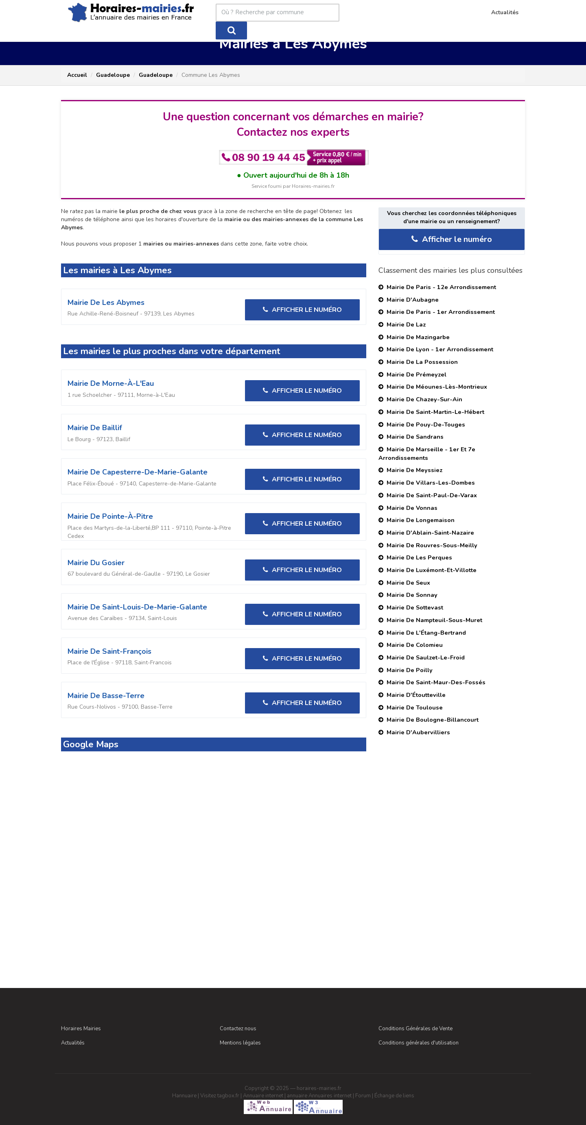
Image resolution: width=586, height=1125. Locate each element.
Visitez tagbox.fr (219, 1095)
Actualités (73, 1043)
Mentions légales (240, 1043)
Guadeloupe (113, 75)
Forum (363, 1095)
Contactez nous (238, 1028)
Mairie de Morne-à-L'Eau (111, 383)
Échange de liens (394, 1095)
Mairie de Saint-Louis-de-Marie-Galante (137, 607)
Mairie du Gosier (96, 563)
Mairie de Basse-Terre (106, 696)
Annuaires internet (330, 1095)
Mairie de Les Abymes (106, 302)
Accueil (77, 75)
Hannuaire (184, 1095)
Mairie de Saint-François (109, 651)
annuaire (297, 1095)
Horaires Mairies (81, 1028)
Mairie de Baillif (95, 428)
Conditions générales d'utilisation (418, 1043)
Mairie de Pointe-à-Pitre (110, 516)
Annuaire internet (263, 1095)
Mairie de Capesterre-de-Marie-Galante (138, 472)
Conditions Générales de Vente (415, 1028)
